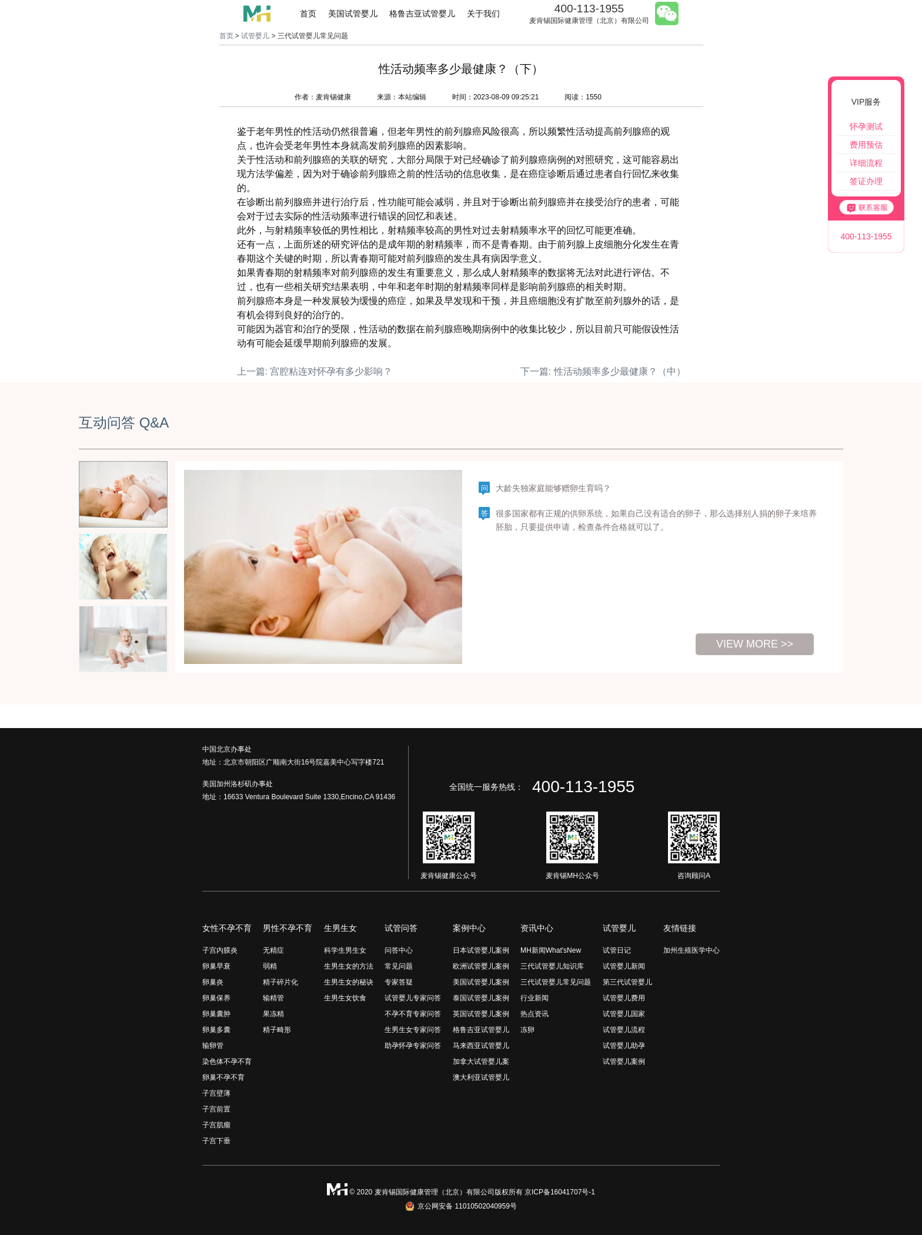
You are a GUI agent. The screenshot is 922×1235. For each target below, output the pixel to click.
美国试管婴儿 (353, 13)
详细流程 (866, 163)
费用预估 (866, 144)
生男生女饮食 (345, 998)
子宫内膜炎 (220, 950)
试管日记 (617, 950)
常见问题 (399, 966)
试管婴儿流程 (624, 1030)
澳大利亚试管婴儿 (481, 1077)
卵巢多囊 (216, 1030)
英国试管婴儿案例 (481, 1014)
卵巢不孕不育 (223, 1077)
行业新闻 (534, 998)
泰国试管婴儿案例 (481, 998)
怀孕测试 (866, 126)
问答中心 (399, 950)
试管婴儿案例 (624, 1061)
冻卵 (527, 1030)
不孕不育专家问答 (413, 1014)
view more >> (754, 644)
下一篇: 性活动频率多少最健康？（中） (603, 371)
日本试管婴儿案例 (481, 950)
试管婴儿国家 (624, 1014)
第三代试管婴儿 (627, 982)
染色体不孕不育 (227, 1061)
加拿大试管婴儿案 (481, 1061)
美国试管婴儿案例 (481, 982)
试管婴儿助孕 (624, 1046)
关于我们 (483, 13)
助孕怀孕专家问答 (413, 1046)
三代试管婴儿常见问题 (555, 982)
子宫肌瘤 (216, 1125)
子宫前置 (216, 1109)
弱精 (270, 966)
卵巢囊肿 (216, 1014)
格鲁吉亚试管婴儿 (422, 13)
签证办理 (866, 181)
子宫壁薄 (216, 1093)
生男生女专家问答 (413, 1030)
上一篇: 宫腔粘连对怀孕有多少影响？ (315, 371)
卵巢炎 (212, 982)
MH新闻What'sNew (550, 950)
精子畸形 (277, 1030)
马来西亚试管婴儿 (481, 1046)
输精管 (273, 998)
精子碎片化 (280, 982)
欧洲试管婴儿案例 (481, 966)
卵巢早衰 (216, 966)
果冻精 (273, 1014)
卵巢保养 (216, 998)
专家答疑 (399, 982)
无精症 (273, 950)
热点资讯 (534, 1014)
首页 (308, 13)
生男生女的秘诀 (348, 982)
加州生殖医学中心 (691, 950)
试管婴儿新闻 (624, 966)
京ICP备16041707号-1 (560, 1192)
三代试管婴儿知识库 (552, 966)
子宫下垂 (216, 1141)
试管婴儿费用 (624, 998)
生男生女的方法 (348, 966)
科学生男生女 (345, 950)
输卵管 (212, 1046)
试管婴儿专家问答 (413, 998)
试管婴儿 (255, 36)
